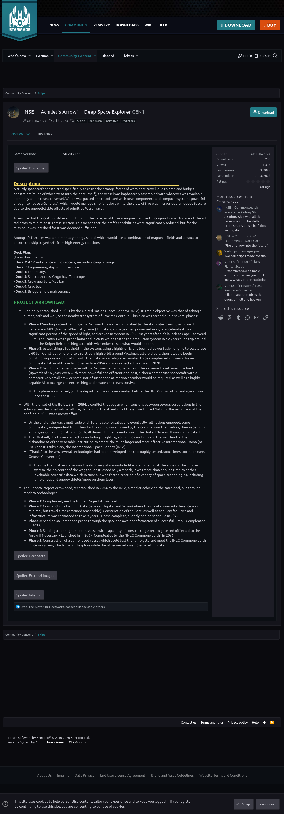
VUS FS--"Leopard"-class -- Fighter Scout (243, 263)
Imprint (63, 780)
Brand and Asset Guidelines (172, 780)
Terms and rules (211, 727)
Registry (101, 25)
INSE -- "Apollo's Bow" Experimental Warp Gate (241, 238)
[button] (30, 56)
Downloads (127, 25)
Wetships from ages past (242, 251)
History (45, 134)
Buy (270, 25)
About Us (44, 780)
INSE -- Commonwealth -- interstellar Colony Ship (242, 209)
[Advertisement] (142, 77)
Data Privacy (84, 780)
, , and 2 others (63, 611)
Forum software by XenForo (49, 742)
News (54, 25)
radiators (129, 121)
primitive (113, 121)
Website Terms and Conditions (223, 780)
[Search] (273, 55)
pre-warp (96, 121)
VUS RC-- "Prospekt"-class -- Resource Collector (244, 287)
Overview (21, 134)
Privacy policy (237, 727)
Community (76, 25)
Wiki (148, 25)
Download (236, 25)
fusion (81, 121)
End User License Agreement (122, 780)
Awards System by (47, 747)
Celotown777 (37, 120)
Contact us (188, 727)
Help (162, 25)
